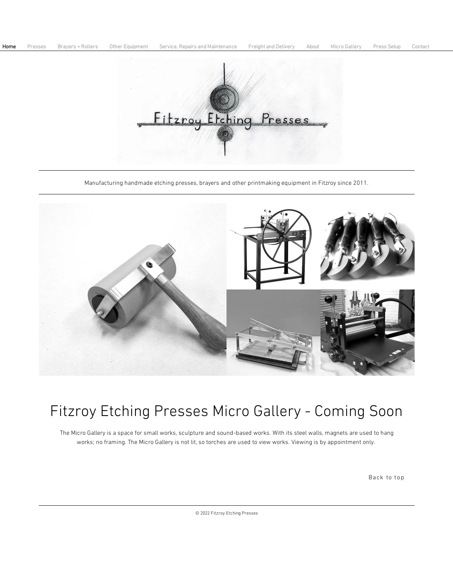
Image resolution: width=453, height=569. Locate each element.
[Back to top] (387, 477)
